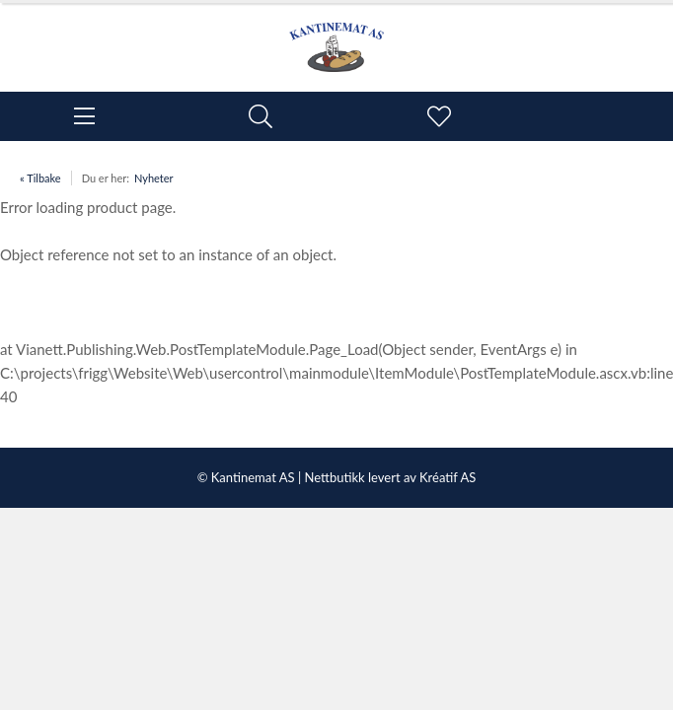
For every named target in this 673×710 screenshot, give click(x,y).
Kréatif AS (447, 477)
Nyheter (154, 178)
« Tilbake (40, 178)
